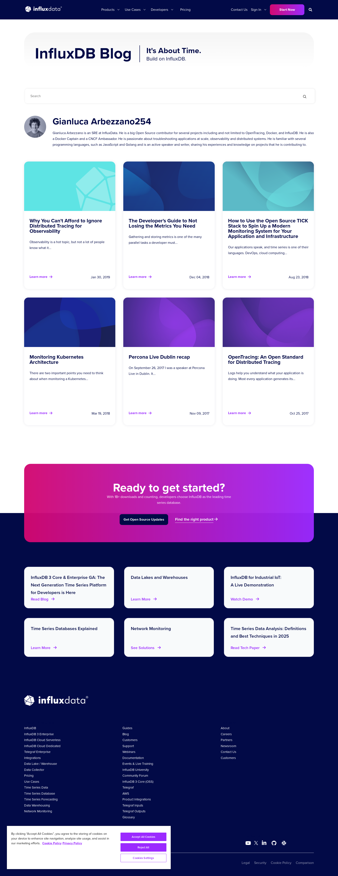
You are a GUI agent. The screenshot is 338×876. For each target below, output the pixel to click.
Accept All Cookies (143, 837)
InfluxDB (30, 728)
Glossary (128, 817)
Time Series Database (39, 793)
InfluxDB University (135, 769)
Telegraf (128, 787)
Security (260, 862)
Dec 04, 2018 (199, 277)
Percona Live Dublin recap (159, 357)
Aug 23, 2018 (298, 277)
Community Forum (135, 775)
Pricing (185, 9)
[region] (89, 847)
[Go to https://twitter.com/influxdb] (256, 844)
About (225, 728)
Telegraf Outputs (134, 811)
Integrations (32, 758)
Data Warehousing (37, 805)
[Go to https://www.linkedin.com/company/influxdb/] (264, 843)
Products (107, 9)
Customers (130, 740)
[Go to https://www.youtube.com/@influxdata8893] (248, 843)
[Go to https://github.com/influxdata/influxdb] (274, 843)
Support (128, 746)
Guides (127, 728)
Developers (159, 9)
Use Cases (133, 9)
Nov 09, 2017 (199, 413)
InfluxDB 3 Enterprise (39, 734)
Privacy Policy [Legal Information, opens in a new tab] (72, 843)
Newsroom (228, 746)
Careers (226, 734)
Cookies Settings (143, 858)
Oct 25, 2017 (299, 413)
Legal (246, 862)
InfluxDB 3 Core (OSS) (137, 781)
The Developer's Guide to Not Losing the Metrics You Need (163, 223)
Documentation (133, 758)
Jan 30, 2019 (100, 277)
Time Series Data (36, 787)
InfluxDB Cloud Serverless (42, 740)
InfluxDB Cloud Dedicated (42, 746)
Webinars (128, 751)
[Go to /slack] (284, 843)
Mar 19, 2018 (101, 413)
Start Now (287, 9)
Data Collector (34, 769)
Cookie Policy (281, 862)
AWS (125, 793)
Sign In (256, 9)
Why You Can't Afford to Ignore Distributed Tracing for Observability (66, 226)
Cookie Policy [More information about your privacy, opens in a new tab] (51, 843)
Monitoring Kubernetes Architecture (56, 359)
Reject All (143, 847)
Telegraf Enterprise (37, 751)
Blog (125, 734)
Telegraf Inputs (132, 805)
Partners (226, 740)
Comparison (305, 862)
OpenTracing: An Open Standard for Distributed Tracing (265, 359)
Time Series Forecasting (41, 799)
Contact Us (239, 9)
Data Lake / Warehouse (40, 763)
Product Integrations (136, 799)
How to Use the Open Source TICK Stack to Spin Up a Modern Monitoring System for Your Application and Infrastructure (268, 228)
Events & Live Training (137, 763)
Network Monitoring (38, 811)
